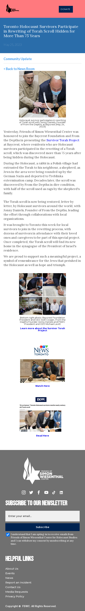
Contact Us (12, 587)
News (9, 578)
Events (10, 573)
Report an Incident (18, 582)
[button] (78, 9)
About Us (11, 568)
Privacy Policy (14, 596)
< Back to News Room (19, 69)
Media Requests (16, 591)
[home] (16, 9)
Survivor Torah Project (63, 140)
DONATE (65, 9)
